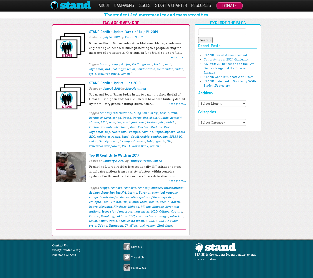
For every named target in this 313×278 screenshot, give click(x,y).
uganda (160, 141)
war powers (112, 146)
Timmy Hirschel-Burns (145, 160)
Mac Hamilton (135, 88)
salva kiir (176, 216)
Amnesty (144, 187)
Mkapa (146, 206)
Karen (175, 202)
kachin (158, 64)
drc (149, 64)
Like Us (136, 247)
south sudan (165, 69)
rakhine (147, 132)
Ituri (126, 122)
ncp (107, 132)
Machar (143, 127)
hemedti (176, 117)
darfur (125, 64)
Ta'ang (102, 225)
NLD (154, 211)
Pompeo (134, 132)
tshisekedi (138, 141)
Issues (144, 5)
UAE (101, 73)
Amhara (116, 187)
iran (112, 122)
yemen (125, 73)
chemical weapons (165, 192)
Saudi (131, 69)
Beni (174, 113)
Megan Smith (133, 37)
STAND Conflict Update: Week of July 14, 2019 (123, 31)
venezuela (112, 73)
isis (119, 122)
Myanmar (96, 69)
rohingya (119, 69)
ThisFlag (131, 225)
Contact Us (60, 245)
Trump (125, 141)
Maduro (156, 127)
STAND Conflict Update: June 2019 (115, 82)
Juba (161, 122)
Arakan (94, 192)
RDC (108, 69)
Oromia (176, 211)
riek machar (145, 216)
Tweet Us (138, 257)
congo (115, 64)
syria (92, 73)
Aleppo (104, 187)
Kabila (170, 122)
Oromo (94, 216)
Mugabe (158, 206)
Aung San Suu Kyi (146, 113)
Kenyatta (105, 206)
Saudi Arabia (146, 69)
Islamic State (138, 202)
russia (115, 136)
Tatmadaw (116, 225)
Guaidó (163, 117)
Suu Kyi (104, 141)
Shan (122, 221)
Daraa (137, 117)
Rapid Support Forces (170, 132)
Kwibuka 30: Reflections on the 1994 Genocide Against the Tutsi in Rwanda (229, 68)
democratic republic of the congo (143, 197)
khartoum (121, 127)
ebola (153, 117)
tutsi (141, 225)
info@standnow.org (66, 250)
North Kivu (119, 132)
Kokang (133, 206)
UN (169, 141)
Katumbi (106, 127)
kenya (93, 206)
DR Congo (139, 64)
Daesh (127, 117)
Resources (201, 5)
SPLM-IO (175, 136)
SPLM (150, 221)
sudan (179, 69)
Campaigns (124, 5)
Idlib (104, 122)
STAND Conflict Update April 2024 (229, 77)
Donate (229, 5)
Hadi (106, 202)
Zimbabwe (164, 225)
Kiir (133, 127)
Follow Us (138, 268)
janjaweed (138, 122)
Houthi (94, 122)
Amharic (130, 187)
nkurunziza (141, 211)
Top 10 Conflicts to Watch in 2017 (114, 155)
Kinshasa (120, 206)
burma (104, 64)
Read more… (177, 57)
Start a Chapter (171, 5)
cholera (105, 117)
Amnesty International (116, 113)
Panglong (107, 216)
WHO (126, 146)
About (104, 5)
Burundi (144, 192)
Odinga (164, 211)
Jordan (152, 122)
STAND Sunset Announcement (225, 55)
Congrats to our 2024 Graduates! (227, 59)
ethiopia (95, 202)
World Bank (139, 146)
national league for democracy (110, 211)
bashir (164, 113)
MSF (166, 127)
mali (168, 64)
